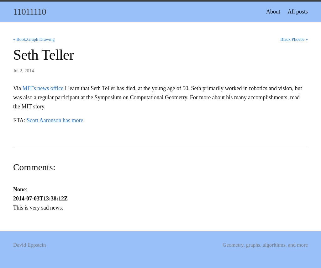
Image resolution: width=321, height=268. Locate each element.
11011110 (29, 12)
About (273, 11)
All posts (297, 11)
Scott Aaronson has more (55, 120)
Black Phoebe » (294, 39)
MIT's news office (42, 88)
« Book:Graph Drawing (34, 39)
